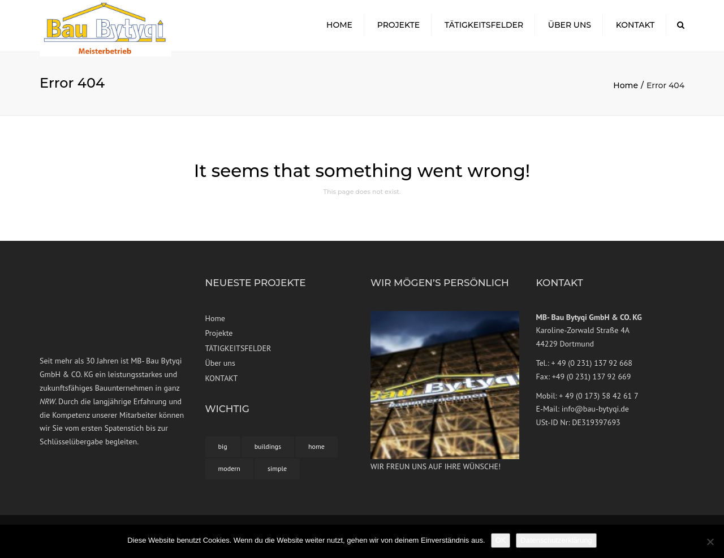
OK (500, 540)
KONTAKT (635, 28)
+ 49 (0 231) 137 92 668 (591, 367)
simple (277, 473)
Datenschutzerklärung (556, 540)
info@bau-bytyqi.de (595, 414)
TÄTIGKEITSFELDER (484, 28)
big (222, 451)
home (316, 451)
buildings (268, 451)
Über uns (569, 28)
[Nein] (710, 541)
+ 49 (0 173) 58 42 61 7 (598, 400)
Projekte (398, 28)
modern (229, 473)
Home (339, 28)
